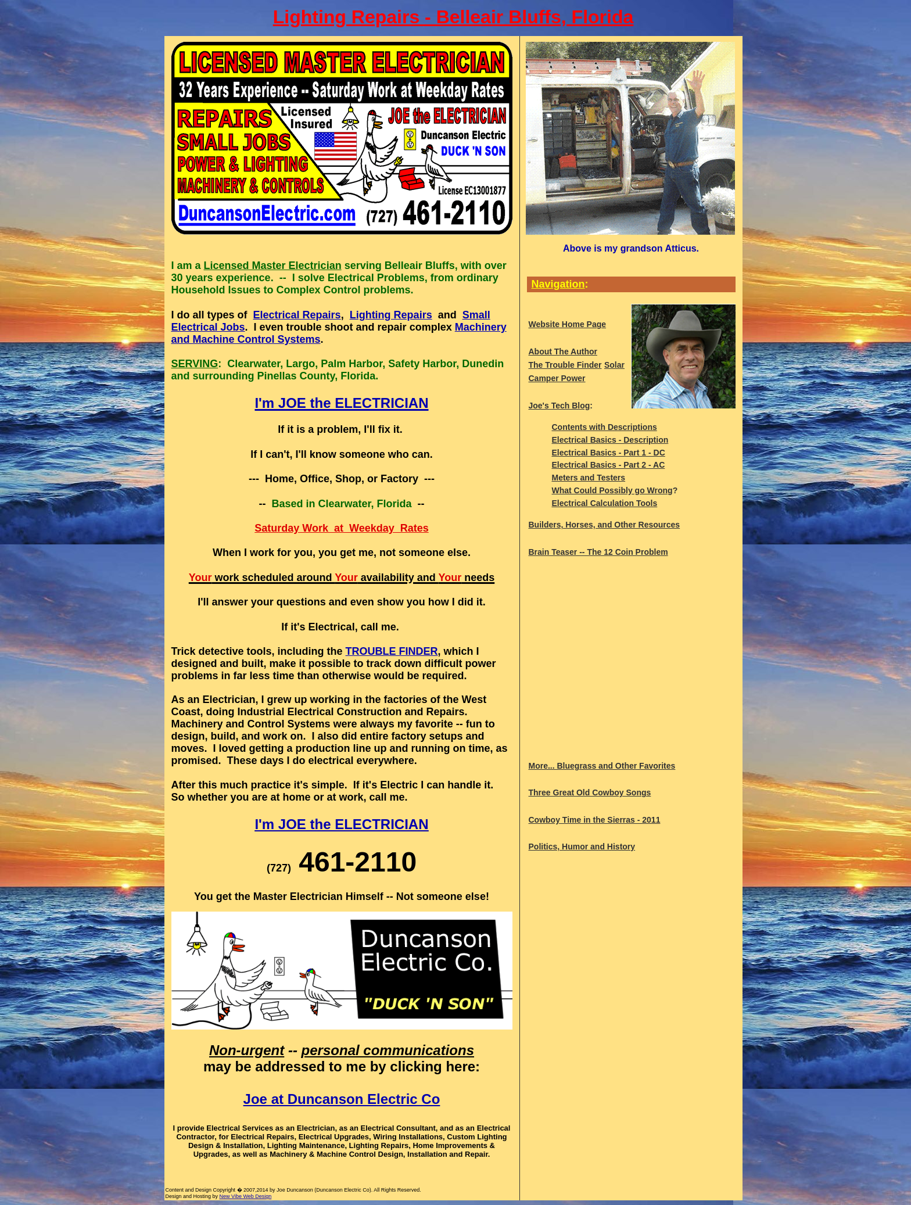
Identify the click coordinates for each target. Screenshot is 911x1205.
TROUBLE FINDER (392, 651)
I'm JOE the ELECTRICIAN (341, 824)
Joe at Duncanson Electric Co (341, 1099)
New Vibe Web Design (246, 1196)
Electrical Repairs (297, 315)
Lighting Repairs (391, 315)
